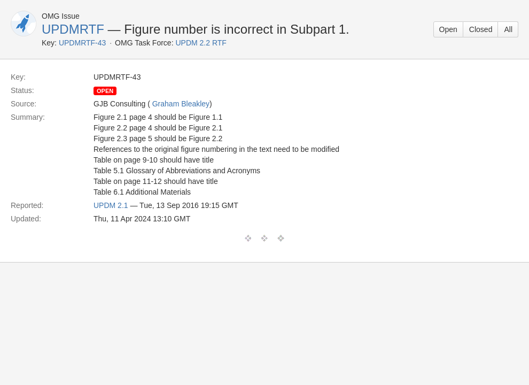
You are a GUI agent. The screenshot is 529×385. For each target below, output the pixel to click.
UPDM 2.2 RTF (200, 42)
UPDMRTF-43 (82, 42)
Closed (481, 29)
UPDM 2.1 (111, 205)
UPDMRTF (73, 29)
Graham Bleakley (180, 103)
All (508, 29)
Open (448, 29)
